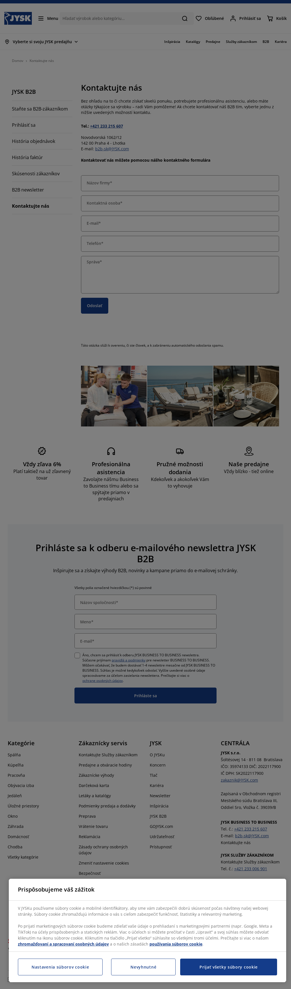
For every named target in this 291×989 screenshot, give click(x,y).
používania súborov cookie (175, 944)
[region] (147, 930)
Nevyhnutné (143, 967)
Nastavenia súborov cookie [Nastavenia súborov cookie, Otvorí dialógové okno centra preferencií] (60, 967)
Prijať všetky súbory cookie (228, 967)
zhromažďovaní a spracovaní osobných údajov (63, 944)
